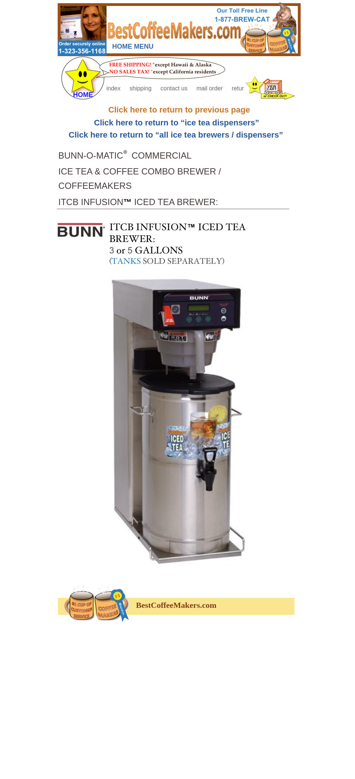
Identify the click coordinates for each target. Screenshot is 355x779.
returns (241, 88)
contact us (175, 88)
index (114, 88)
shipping (141, 88)
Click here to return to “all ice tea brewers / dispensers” (176, 134)
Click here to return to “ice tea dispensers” (176, 122)
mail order (210, 88)
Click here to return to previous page (179, 109)
